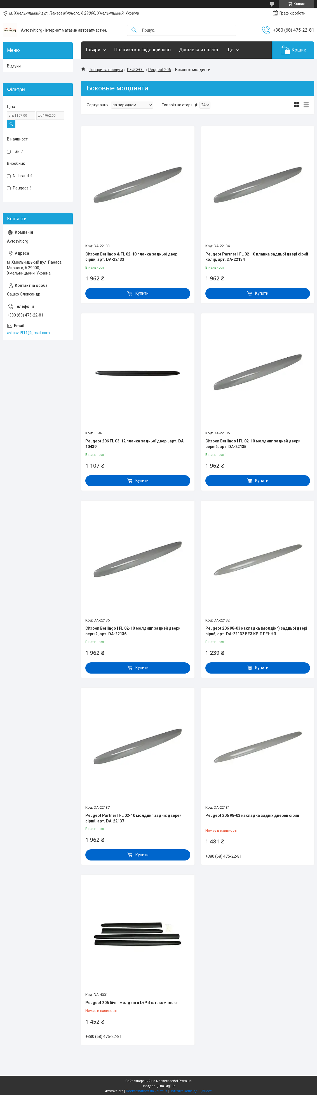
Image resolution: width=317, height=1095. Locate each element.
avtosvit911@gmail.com (28, 332)
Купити (142, 293)
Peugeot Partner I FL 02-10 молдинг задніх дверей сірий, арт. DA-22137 (133, 818)
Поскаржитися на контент (146, 1091)
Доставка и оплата (198, 49)
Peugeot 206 (159, 69)
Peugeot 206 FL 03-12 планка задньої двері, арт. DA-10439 (135, 444)
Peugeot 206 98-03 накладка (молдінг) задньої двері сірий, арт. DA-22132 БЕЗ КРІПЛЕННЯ (256, 631)
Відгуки (14, 66)
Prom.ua (185, 1081)
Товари (92, 49)
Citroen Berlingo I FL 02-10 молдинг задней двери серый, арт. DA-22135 (252, 444)
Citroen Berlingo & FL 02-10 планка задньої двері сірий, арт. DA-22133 (132, 257)
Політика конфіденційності (142, 49)
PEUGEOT (135, 69)
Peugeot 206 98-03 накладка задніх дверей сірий (252, 815)
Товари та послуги (106, 69)
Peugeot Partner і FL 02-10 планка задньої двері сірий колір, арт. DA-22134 (256, 257)
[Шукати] (134, 30)
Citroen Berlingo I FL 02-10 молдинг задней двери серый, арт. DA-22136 (132, 631)
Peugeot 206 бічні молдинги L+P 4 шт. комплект (131, 1002)
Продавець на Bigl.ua (158, 1086)
